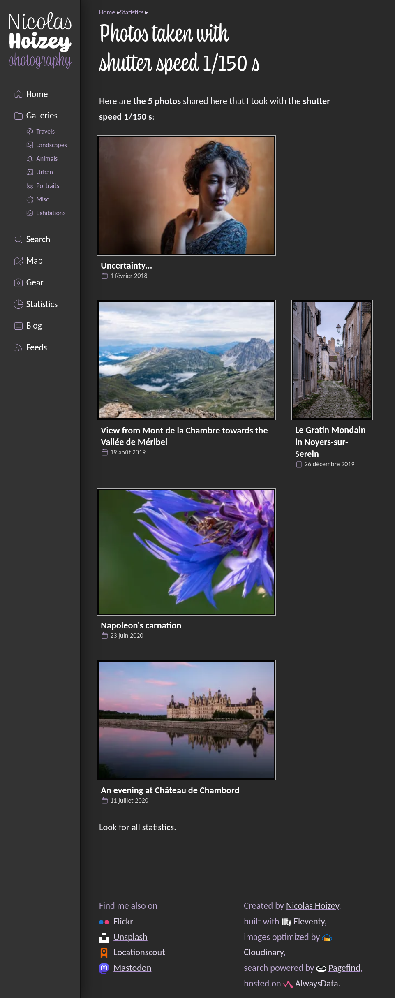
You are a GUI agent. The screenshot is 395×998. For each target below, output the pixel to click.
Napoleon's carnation (141, 625)
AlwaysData (316, 983)
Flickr (123, 921)
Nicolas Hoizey (312, 905)
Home (107, 12)
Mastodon (132, 967)
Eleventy (308, 921)
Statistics (131, 12)
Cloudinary (264, 952)
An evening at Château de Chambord (170, 790)
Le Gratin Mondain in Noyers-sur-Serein (330, 441)
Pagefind (344, 967)
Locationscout (139, 952)
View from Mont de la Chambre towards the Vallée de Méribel (184, 436)
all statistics (153, 827)
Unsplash (130, 936)
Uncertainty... (126, 265)
